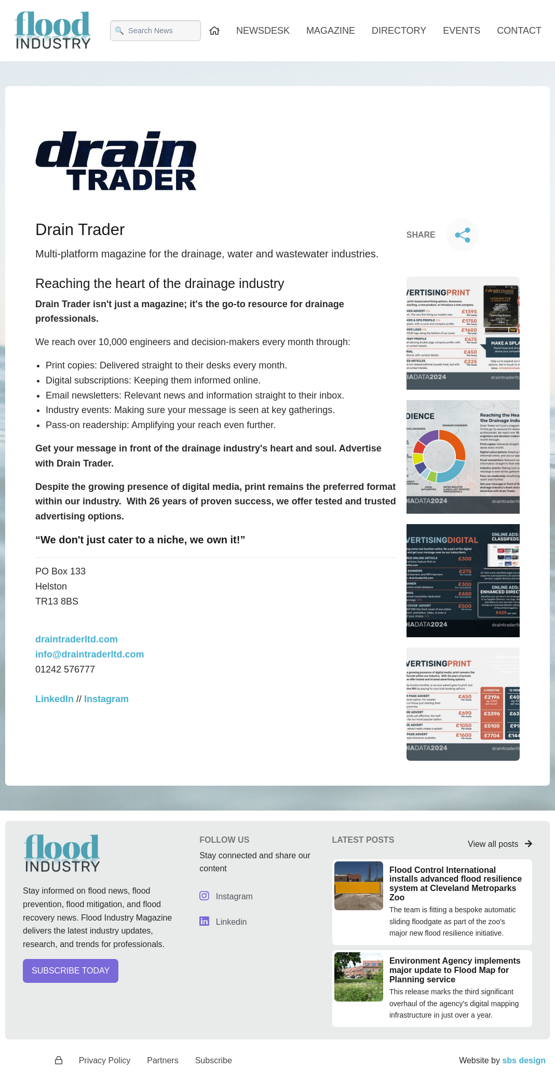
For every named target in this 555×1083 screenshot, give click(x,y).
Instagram (225, 896)
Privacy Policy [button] (105, 1060)
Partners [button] (162, 1060)
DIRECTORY (400, 30)
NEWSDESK (264, 30)
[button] (101, 975)
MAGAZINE (332, 30)
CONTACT (519, 30)
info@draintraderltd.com (88, 639)
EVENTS (462, 30)
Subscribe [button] (213, 1060)
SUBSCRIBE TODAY (69, 971)
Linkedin (222, 922)
